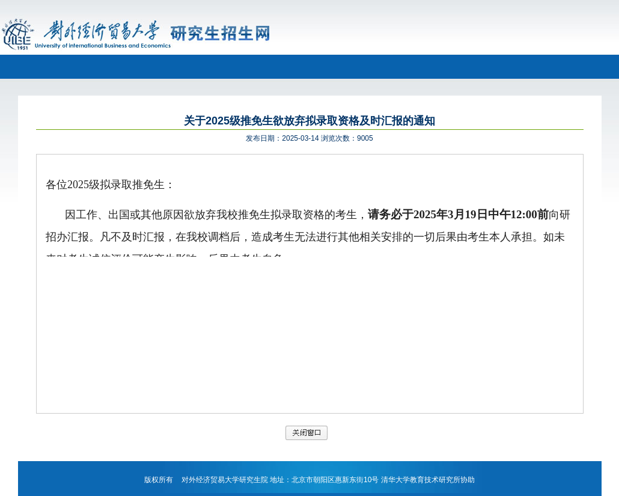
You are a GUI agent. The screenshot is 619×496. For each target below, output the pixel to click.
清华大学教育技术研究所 (420, 480)
